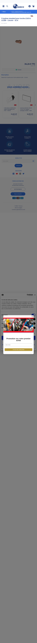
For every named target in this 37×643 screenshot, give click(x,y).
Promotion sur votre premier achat (18, 326)
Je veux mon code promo (18, 336)
